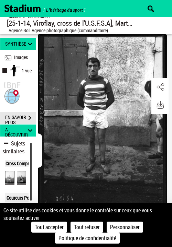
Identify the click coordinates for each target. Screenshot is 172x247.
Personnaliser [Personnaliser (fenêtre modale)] (125, 227)
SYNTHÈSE (20, 44)
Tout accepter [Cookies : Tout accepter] (49, 227)
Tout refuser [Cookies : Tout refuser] (87, 227)
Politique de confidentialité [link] (87, 238)
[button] (12, 95)
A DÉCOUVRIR (20, 131)
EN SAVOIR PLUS (20, 118)
